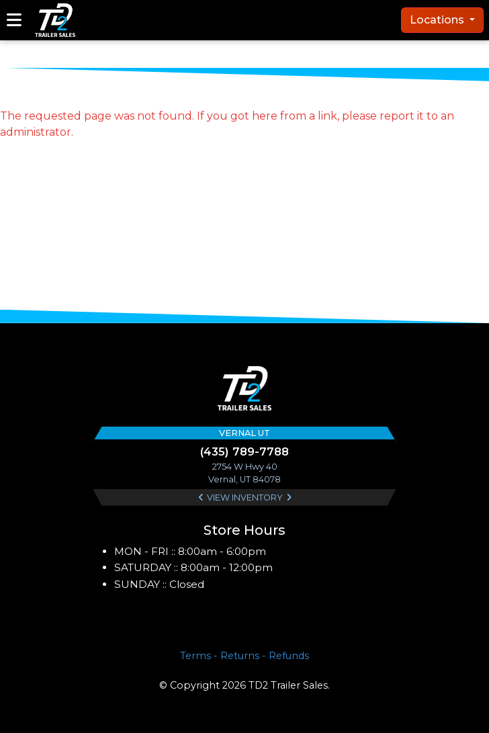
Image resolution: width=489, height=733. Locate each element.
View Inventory (245, 497)
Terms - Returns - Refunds (244, 656)
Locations (438, 19)
